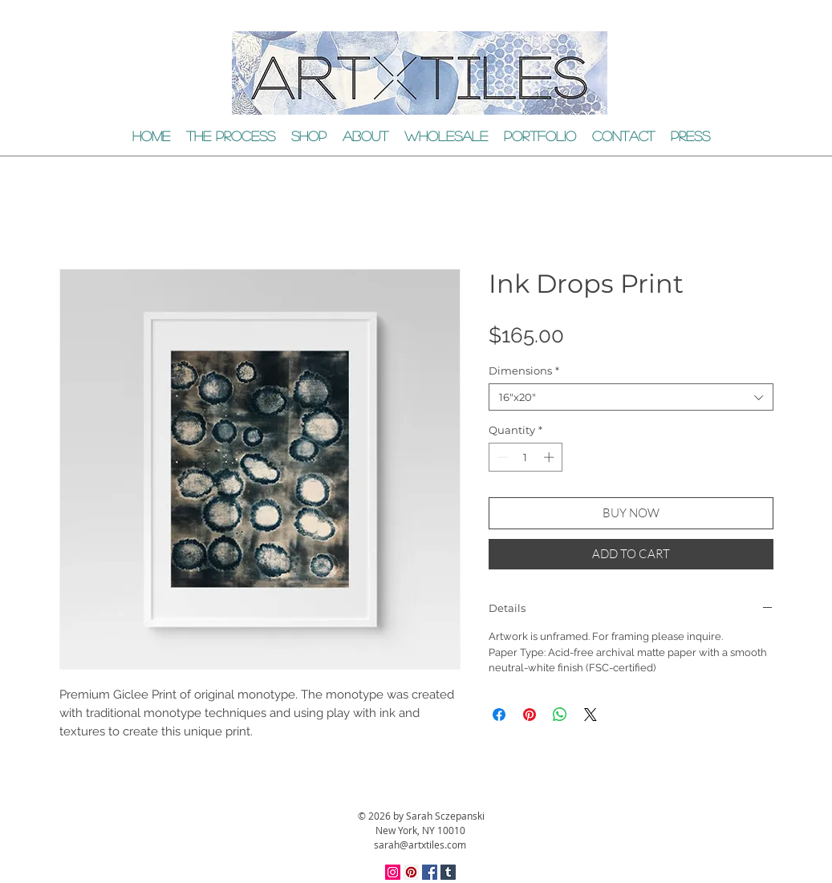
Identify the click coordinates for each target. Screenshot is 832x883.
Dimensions (524, 370)
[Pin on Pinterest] (529, 714)
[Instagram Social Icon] (392, 872)
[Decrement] (500, 457)
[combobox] (631, 397)
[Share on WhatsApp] (560, 714)
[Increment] (550, 457)
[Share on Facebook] (499, 714)
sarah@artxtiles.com (420, 844)
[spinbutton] (525, 457)
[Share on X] (590, 714)
